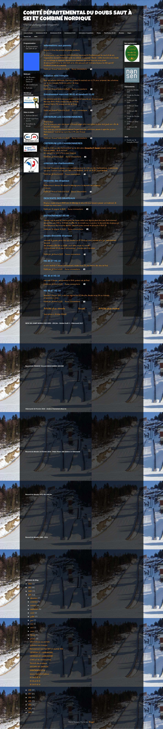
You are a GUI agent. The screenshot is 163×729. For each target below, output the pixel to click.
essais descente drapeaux (58, 235)
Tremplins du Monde (30, 125)
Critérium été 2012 (132, 128)
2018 (30, 690)
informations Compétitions (86, 33)
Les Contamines (32, 84)
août (32, 613)
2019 (30, 595)
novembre (34, 602)
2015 (30, 701)
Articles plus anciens (109, 308)
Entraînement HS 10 (41, 33)
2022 (30, 584)
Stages (129, 33)
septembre (34, 609)
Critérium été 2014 (132, 101)
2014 (30, 705)
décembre (34, 598)
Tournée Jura (27, 36)
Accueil (81, 308)
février (33, 635)
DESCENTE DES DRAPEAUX (59, 198)
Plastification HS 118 (109, 33)
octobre (33, 605)
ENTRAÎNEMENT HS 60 (56, 215)
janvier (33, 638)
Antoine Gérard (31, 115)
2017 (30, 694)
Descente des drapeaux (56, 180)
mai (32, 624)
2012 (30, 712)
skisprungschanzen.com (32, 119)
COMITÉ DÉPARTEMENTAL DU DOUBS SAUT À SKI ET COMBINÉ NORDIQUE (77, 16)
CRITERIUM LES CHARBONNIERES (63, 117)
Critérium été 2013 (132, 112)
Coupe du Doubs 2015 (133, 96)
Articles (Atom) (60, 314)
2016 (30, 697)
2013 (30, 708)
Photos (99, 33)
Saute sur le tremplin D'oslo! (132, 141)
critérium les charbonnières (59, 163)
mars (32, 631)
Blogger (92, 722)
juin (32, 620)
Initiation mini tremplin (56, 75)
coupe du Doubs (28, 33)
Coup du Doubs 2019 (132, 91)
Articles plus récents (54, 308)
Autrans (29, 88)
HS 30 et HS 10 (52, 275)
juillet (32, 616)
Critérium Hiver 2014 (132, 107)
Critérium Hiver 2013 (132, 122)
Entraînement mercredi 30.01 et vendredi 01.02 (69, 94)
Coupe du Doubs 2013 (133, 117)
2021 (30, 587)
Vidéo (35, 36)
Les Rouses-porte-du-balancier (30, 79)
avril (32, 627)
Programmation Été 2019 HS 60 (32, 47)
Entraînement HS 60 (70, 33)
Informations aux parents (57, 45)
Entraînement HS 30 (55, 33)
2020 (30, 591)
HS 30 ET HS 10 (52, 261)
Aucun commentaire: (79, 69)
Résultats (121, 33)
